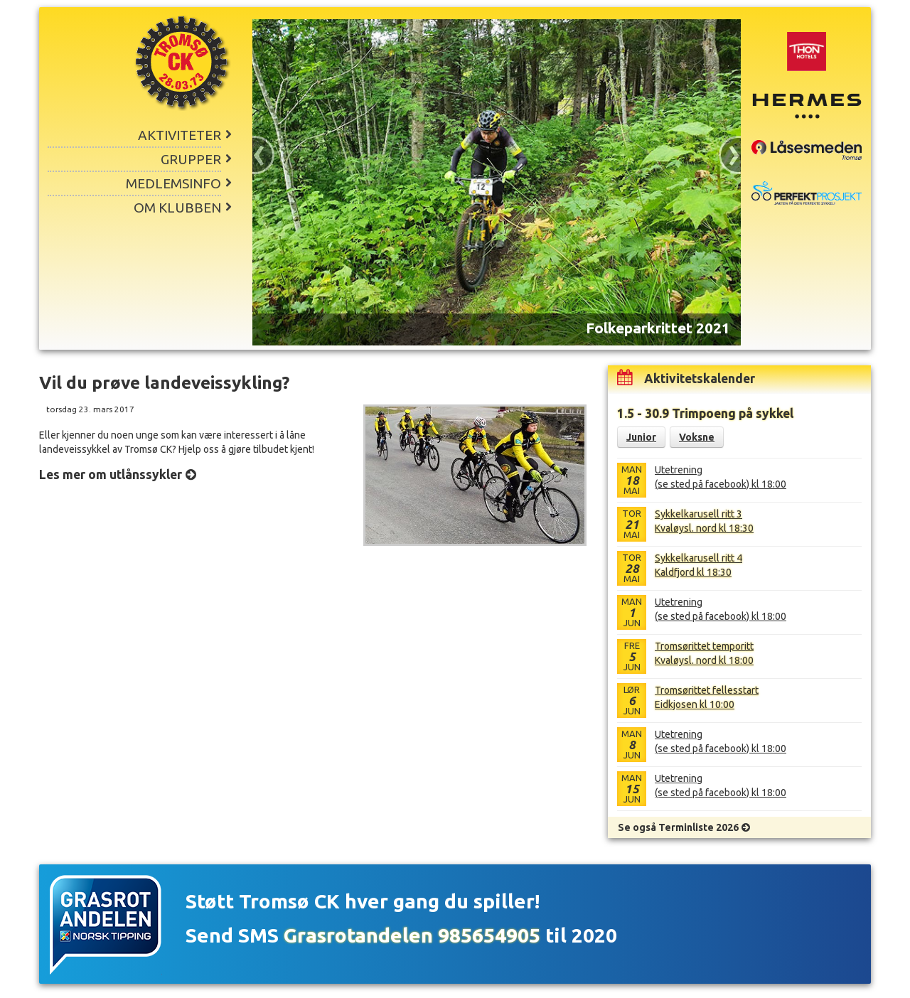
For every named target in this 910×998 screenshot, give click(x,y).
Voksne (696, 437)
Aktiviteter (179, 135)
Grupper (191, 159)
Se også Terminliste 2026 (678, 827)
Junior (641, 437)
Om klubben (177, 207)
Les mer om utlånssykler (110, 474)
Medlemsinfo (173, 183)
